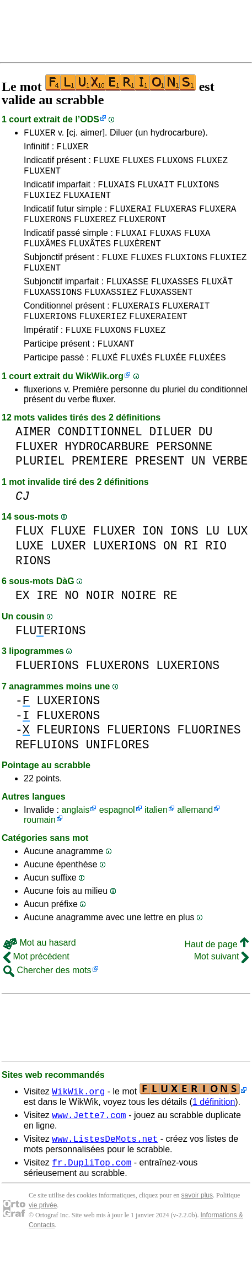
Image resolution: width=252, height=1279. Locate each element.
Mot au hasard (39, 974)
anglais (75, 841)
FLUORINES (209, 761)
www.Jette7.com (89, 1148)
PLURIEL (40, 492)
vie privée (43, 1241)
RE (170, 627)
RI (191, 577)
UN (198, 492)
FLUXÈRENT (137, 259)
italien (156, 841)
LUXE (29, 577)
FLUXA (197, 247)
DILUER (170, 463)
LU (213, 562)
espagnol (117, 841)
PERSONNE (184, 478)
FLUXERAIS (135, 330)
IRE (46, 627)
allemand (195, 841)
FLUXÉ (105, 388)
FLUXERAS (175, 220)
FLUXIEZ (42, 204)
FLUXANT (115, 373)
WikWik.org (100, 407)
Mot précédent (36, 987)
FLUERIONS (50, 662)
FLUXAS (165, 247)
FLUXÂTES (89, 259)
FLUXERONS (47, 232)
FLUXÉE (170, 388)
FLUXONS (175, 165)
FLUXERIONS (50, 342)
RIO (216, 577)
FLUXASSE (127, 302)
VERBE (230, 492)
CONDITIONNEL (100, 463)
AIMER (33, 463)
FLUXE (106, 165)
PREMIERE (100, 492)
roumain (40, 851)
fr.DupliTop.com (91, 1198)
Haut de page (216, 975)
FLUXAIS (116, 192)
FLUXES (138, 165)
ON (170, 577)
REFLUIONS (47, 776)
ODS (89, 119)
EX (22, 627)
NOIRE (138, 627)
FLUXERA (217, 220)
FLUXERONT (142, 232)
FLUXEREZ (95, 232)
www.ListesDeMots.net (105, 1173)
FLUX (29, 562)
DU (206, 463)
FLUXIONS (198, 192)
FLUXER (40, 134)
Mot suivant (221, 987)
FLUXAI (131, 247)
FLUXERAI (131, 220)
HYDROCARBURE (107, 478)
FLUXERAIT (186, 330)
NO (72, 627)
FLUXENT (42, 177)
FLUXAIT (155, 192)
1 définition (213, 1133)
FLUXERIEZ (102, 342)
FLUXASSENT (166, 315)
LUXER (68, 577)
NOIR (100, 627)
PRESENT (159, 492)
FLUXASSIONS (53, 315)
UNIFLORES (117, 776)
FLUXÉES (207, 388)
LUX (237, 562)
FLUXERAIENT (158, 342)
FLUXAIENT (87, 204)
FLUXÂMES (45, 259)
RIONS (33, 592)
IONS (184, 562)
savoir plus (197, 1231)
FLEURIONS (68, 761)
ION (152, 562)
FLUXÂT (217, 302)
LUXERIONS (124, 577)
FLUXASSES (175, 302)
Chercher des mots (47, 1001)
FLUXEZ (212, 165)
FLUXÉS (136, 388)
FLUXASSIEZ (110, 315)
